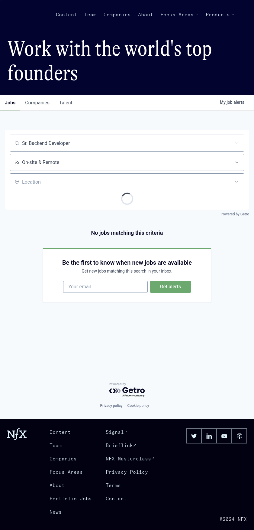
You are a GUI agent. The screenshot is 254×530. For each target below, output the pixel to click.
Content (66, 14)
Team (90, 14)
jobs (10, 103)
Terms (113, 485)
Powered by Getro (235, 214)
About (145, 14)
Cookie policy (138, 406)
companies (37, 103)
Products (220, 14)
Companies (117, 14)
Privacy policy (111, 406)
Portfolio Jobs (71, 499)
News (56, 512)
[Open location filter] (236, 181)
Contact (116, 499)
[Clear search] (236, 143)
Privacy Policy (127, 472)
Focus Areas (179, 14)
